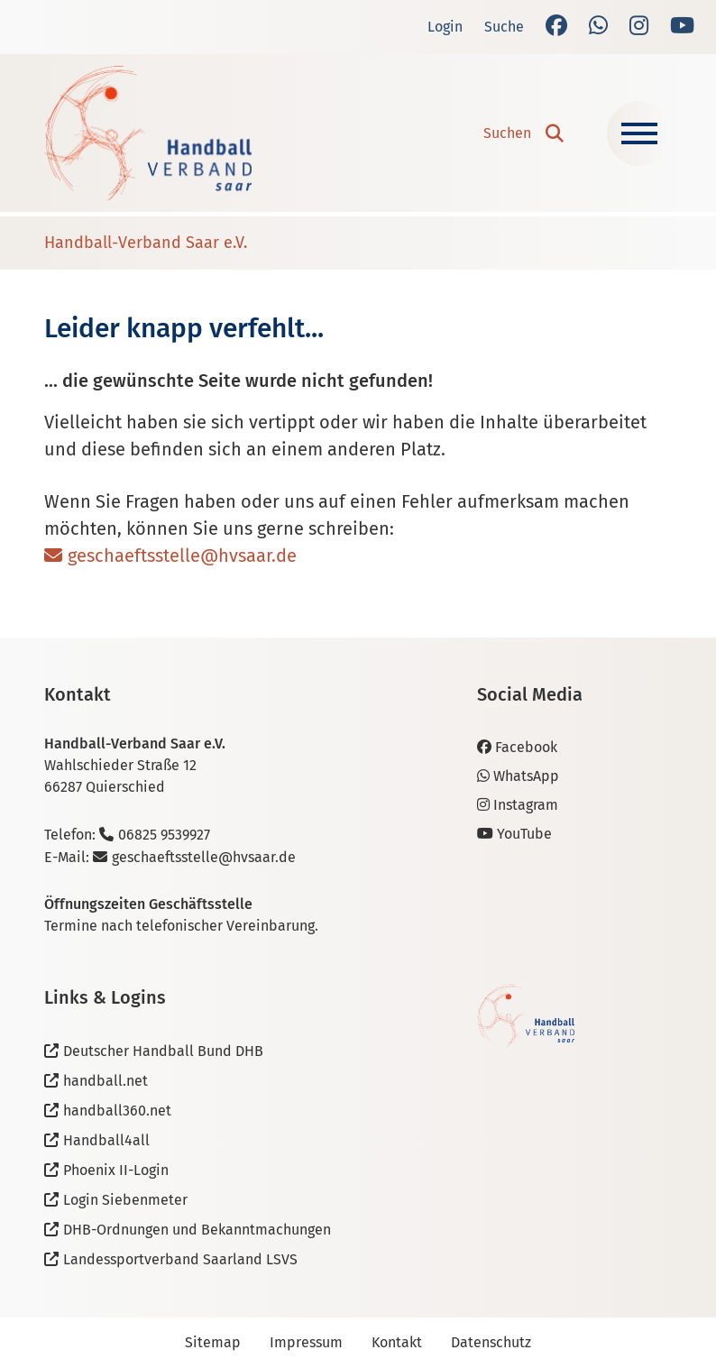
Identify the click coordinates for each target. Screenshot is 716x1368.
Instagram (517, 804)
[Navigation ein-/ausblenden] (639, 133)
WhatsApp (518, 776)
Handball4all (106, 1140)
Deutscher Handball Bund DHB (163, 1051)
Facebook (517, 747)
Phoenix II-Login (116, 1170)
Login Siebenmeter (125, 1199)
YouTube (514, 833)
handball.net (105, 1080)
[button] (523, 133)
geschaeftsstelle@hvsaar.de (182, 555)
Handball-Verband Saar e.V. (145, 242)
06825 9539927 (164, 834)
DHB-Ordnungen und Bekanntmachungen (197, 1229)
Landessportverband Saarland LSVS (180, 1259)
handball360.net (117, 1110)
